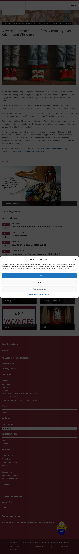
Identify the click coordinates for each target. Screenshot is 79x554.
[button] (75, 259)
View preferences (40, 289)
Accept (39, 275)
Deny (39, 282)
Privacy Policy (44, 295)
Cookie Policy (33, 295)
